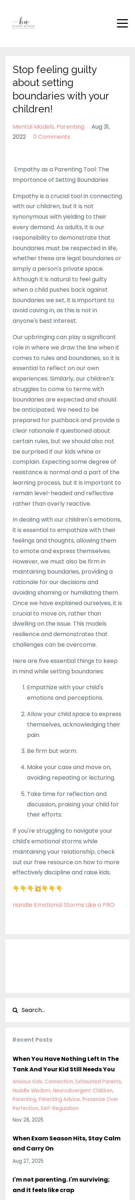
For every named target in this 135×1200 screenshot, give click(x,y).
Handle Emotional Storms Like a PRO (63, 905)
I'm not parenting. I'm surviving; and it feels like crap (61, 1184)
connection (59, 1081)
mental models (33, 127)
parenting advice (59, 1099)
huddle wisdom (31, 1090)
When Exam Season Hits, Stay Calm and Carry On (67, 1143)
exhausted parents (98, 1081)
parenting (70, 127)
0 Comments (51, 137)
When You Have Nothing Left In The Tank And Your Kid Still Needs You (66, 1064)
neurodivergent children (83, 1090)
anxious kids (27, 1081)
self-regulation (59, 1108)
